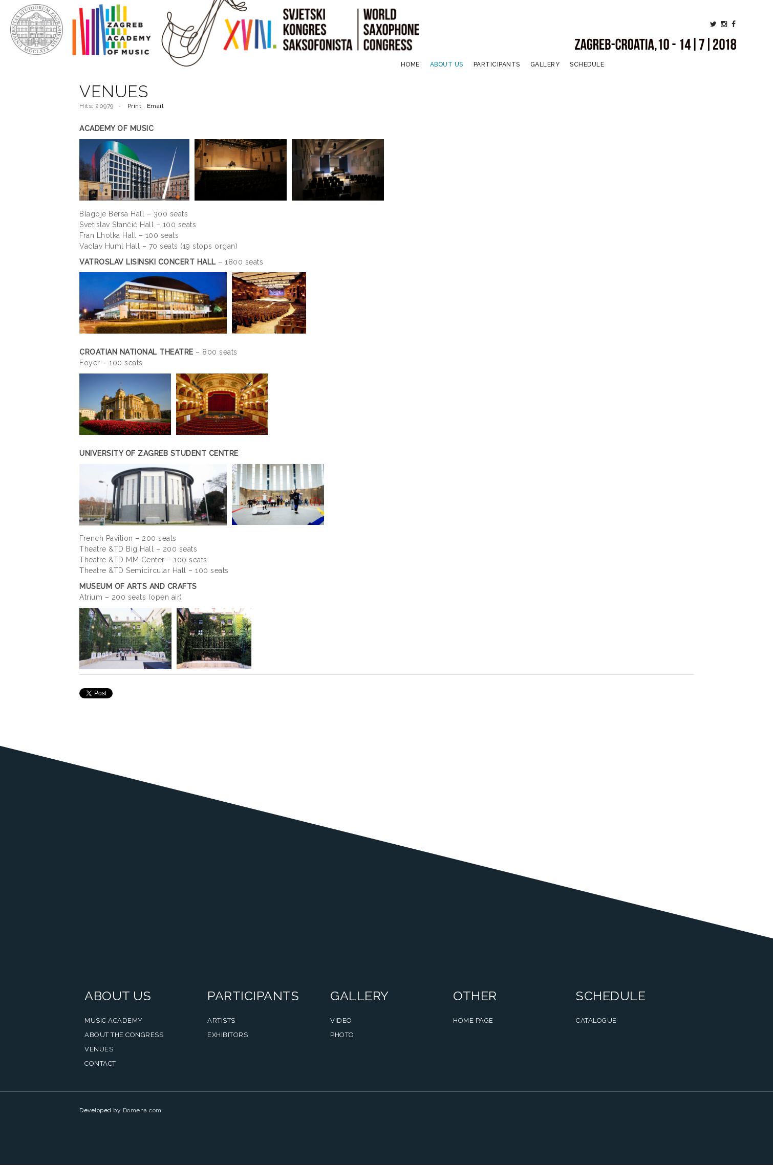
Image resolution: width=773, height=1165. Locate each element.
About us (446, 64)
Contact (100, 1063)
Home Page (473, 1020)
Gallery (545, 64)
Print (135, 105)
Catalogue (596, 1020)
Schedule (587, 64)
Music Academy (113, 1020)
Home (410, 64)
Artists (221, 1020)
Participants (497, 64)
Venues (98, 1049)
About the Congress (123, 1035)
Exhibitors (227, 1035)
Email (155, 105)
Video (341, 1020)
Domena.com (142, 1110)
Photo (342, 1035)
